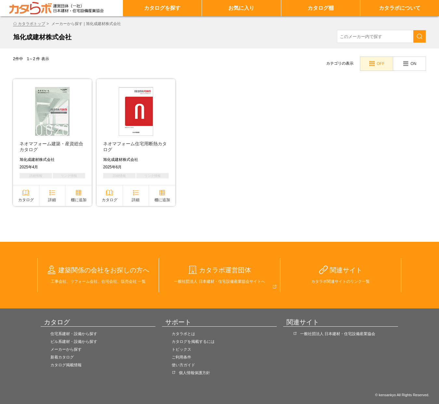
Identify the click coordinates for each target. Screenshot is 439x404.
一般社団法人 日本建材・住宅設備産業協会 (337, 334)
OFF (380, 63)
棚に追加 (78, 200)
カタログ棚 (321, 8)
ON (413, 63)
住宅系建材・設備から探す (73, 334)
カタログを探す (162, 8)
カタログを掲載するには (193, 341)
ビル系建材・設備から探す (73, 341)
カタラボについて (399, 8)
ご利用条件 (181, 357)
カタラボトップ (31, 23)
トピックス (181, 349)
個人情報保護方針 (194, 373)
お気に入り (241, 8)
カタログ (26, 200)
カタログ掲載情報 (66, 365)
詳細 (52, 200)
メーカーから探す (66, 349)
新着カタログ (62, 357)
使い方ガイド (183, 365)
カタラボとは (183, 334)
